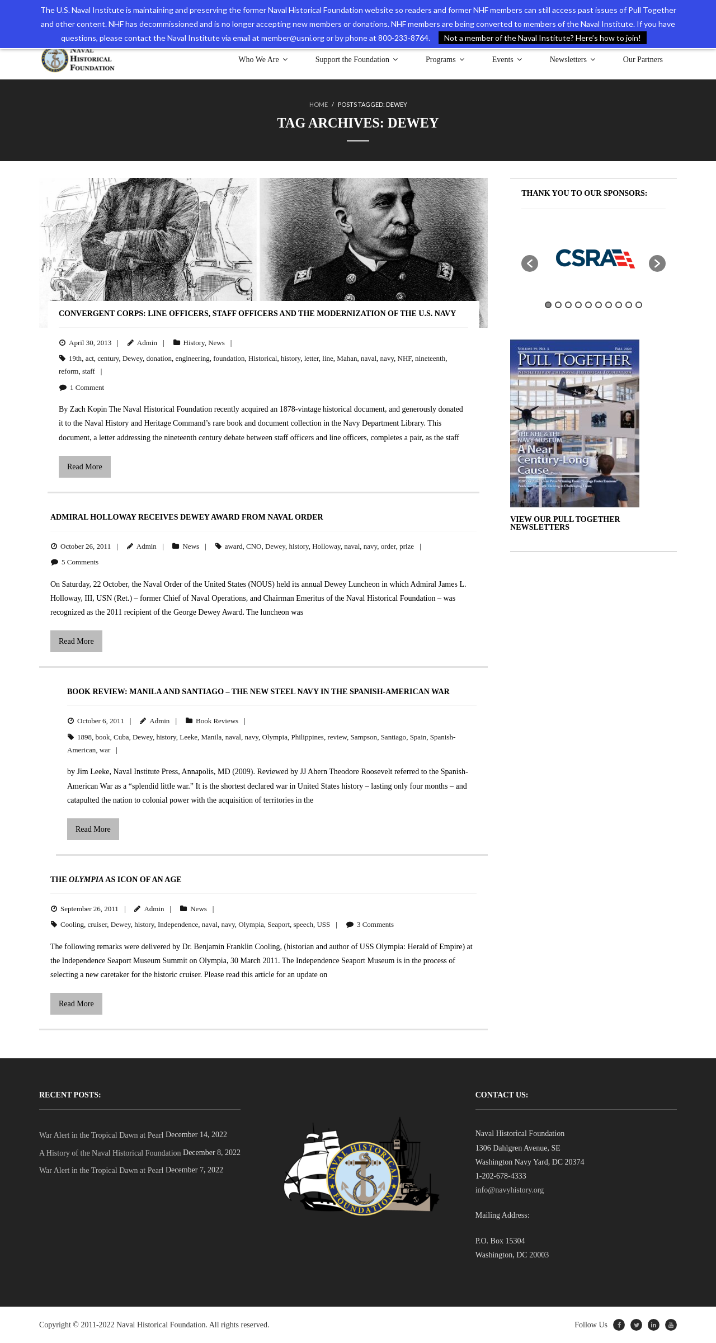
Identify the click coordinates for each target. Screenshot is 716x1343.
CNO (253, 545)
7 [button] (608, 304)
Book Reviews (217, 721)
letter (311, 358)
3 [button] (568, 304)
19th (75, 358)
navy (387, 358)
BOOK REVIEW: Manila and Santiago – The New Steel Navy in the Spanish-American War (258, 691)
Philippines (307, 736)
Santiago (394, 736)
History (194, 342)
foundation (228, 358)
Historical (262, 358)
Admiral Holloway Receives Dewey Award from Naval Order (186, 517)
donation (159, 358)
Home (318, 104)
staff (88, 371)
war (105, 750)
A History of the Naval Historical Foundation (110, 1152)
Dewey (133, 358)
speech (303, 924)
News (216, 342)
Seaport (278, 924)
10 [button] (638, 304)
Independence (178, 924)
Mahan (347, 358)
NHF (405, 358)
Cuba (121, 736)
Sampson (363, 736)
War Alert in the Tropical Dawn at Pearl (101, 1135)
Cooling (72, 924)
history (290, 358)
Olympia (275, 736)
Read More (84, 466)
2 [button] (558, 304)
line (327, 358)
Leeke (188, 736)
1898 (84, 736)
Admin (147, 342)
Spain (418, 736)
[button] (529, 263)
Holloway (326, 545)
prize (406, 545)
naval (368, 358)
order (388, 545)
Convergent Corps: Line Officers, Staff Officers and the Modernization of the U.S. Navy (257, 313)
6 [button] (598, 304)
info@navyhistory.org (509, 1190)
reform (68, 371)
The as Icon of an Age (116, 879)
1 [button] (548, 304)
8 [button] (618, 304)
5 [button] (588, 304)
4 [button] (578, 304)
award (234, 545)
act (90, 358)
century (108, 358)
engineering (192, 358)
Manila (211, 736)
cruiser (97, 924)
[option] (593, 257)
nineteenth (430, 358)
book (103, 736)
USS (323, 924)
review (337, 736)
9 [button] (628, 304)
